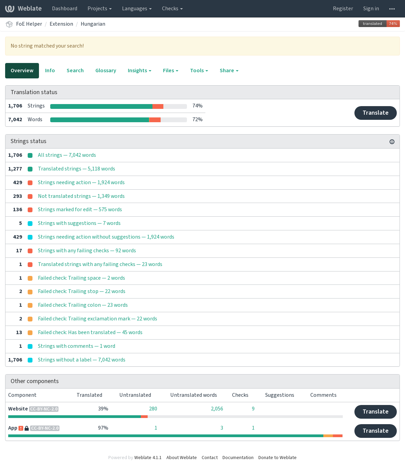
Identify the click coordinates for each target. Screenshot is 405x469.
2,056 (217, 409)
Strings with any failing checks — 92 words (87, 250)
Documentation (238, 457)
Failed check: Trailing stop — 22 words (81, 291)
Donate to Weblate (277, 457)
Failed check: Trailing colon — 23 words (83, 305)
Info (50, 70)
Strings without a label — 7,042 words (81, 360)
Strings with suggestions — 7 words (79, 223)
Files (170, 70)
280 (153, 409)
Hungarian (93, 24)
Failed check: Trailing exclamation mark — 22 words (97, 318)
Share (229, 70)
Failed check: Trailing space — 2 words (81, 278)
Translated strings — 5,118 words (76, 169)
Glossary (105, 70)
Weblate (23, 8)
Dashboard (64, 8)
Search (75, 70)
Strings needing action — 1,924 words (81, 182)
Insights (139, 70)
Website (18, 409)
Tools (199, 70)
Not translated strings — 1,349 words (81, 196)
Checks (172, 8)
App (12, 428)
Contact (210, 457)
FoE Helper (29, 24)
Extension (61, 24)
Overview (22, 70)
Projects (99, 8)
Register (343, 8)
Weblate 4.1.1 (148, 457)
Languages (137, 8)
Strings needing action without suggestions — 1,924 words (106, 237)
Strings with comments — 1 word (76, 346)
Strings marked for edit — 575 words (80, 209)
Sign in (371, 8)
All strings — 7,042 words (67, 155)
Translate (376, 113)
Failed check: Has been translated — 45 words (90, 332)
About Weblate (181, 457)
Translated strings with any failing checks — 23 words (100, 264)
